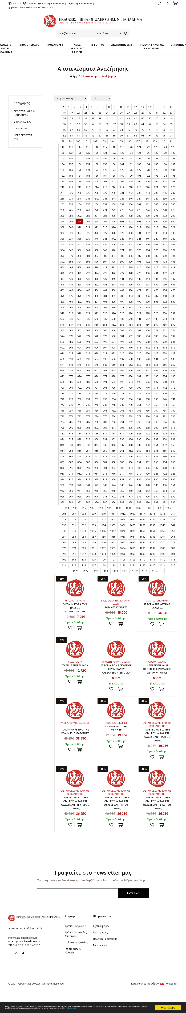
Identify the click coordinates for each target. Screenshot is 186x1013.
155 (71, 169)
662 (96, 375)
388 (147, 260)
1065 (172, 541)
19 (71, 117)
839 (173, 444)
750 (130, 409)
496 (113, 306)
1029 (172, 524)
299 (105, 226)
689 (88, 386)
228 (96, 197)
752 (147, 409)
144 (96, 163)
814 (79, 438)
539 (122, 323)
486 (147, 300)
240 (79, 203)
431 (156, 278)
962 (147, 495)
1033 (93, 530)
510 (113, 312)
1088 (162, 553)
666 (130, 375)
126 (62, 157)
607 (105, 352)
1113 (172, 564)
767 (156, 415)
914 (96, 478)
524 (113, 318)
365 (71, 255)
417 (156, 272)
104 (112, 146)
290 (147, 220)
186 (96, 180)
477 (71, 300)
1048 (123, 535)
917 (122, 478)
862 (130, 455)
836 (147, 444)
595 (122, 346)
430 (147, 278)
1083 (113, 553)
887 (105, 467)
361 (156, 249)
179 (156, 174)
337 (71, 243)
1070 (103, 547)
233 (139, 197)
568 (130, 335)
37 (85, 123)
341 (105, 243)
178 (147, 174)
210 (62, 192)
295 (71, 226)
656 (165, 369)
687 (71, 386)
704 (96, 392)
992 (165, 507)
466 (96, 295)
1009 (93, 518)
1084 (123, 553)
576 (79, 341)
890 (130, 467)
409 (88, 272)
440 (113, 283)
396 (96, 266)
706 (113, 392)
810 (165, 432)
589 (71, 346)
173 (105, 174)
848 (130, 449)
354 (96, 249)
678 (113, 381)
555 (139, 329)
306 (165, 226)
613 (156, 352)
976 (147, 501)
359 (139, 249)
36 (78, 123)
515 (156, 312)
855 (71, 455)
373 (139, 255)
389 (156, 260)
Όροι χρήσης (100, 952)
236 (165, 197)
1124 (162, 570)
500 (147, 306)
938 (62, 490)
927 (88, 484)
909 (173, 472)
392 (62, 266)
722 (130, 398)
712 (165, 392)
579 (105, 341)
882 (62, 467)
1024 (123, 524)
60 (135, 129)
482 (113, 300)
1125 (172, 570)
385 (122, 260)
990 (147, 507)
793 (139, 427)
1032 (83, 530)
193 (156, 180)
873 (105, 461)
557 (156, 329)
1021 (93, 524)
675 (88, 381)
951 (173, 490)
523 (105, 318)
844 (96, 449)
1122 (142, 570)
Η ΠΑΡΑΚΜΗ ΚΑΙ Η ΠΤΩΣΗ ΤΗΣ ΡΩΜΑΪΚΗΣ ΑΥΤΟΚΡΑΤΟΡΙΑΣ (157, 678)
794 (147, 427)
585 (156, 341)
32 (164, 117)
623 (122, 358)
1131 (125, 576)
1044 (83, 535)
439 (105, 283)
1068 (83, 547)
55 (100, 129)
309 (71, 232)
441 (122, 283)
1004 (158, 512)
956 (96, 495)
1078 (63, 553)
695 (139, 386)
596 (130, 346)
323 (71, 237)
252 (62, 209)
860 (113, 455)
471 (139, 295)
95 (157, 140)
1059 (113, 541)
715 (71, 398)
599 (156, 346)
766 (147, 415)
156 (79, 169)
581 (122, 341)
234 (147, 197)
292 (165, 220)
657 (173, 369)
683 (156, 381)
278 (165, 215)
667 (139, 375)
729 (71, 404)
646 (79, 369)
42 (121, 123)
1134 (154, 576)
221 (156, 192)
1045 (93, 535)
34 (64, 123)
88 (107, 140)
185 (88, 180)
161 (122, 169)
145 (105, 163)
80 (164, 134)
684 (165, 381)
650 (113, 369)
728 (62, 404)
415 (139, 272)
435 (71, 283)
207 (156, 186)
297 (88, 226)
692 (113, 386)
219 (139, 192)
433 (173, 278)
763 (122, 415)
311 (88, 232)
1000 (118, 512)
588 (62, 346)
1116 (83, 570)
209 (173, 186)
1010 (103, 518)
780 (147, 421)
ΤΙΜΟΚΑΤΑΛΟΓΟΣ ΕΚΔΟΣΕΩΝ (147, 51)
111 (172, 146)
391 (173, 260)
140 (62, 163)
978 (165, 501)
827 (71, 444)
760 (96, 415)
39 (100, 123)
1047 (113, 535)
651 (122, 369)
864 (147, 455)
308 (62, 232)
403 (156, 266)
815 (88, 438)
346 (147, 243)
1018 (63, 524)
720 (113, 398)
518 (62, 318)
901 (105, 472)
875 (122, 461)
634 (96, 364)
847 (122, 449)
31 (157, 117)
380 (79, 260)
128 (79, 157)
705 (105, 392)
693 (122, 386)
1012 (123, 518)
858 (96, 455)
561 (71, 335)
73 (114, 134)
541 (139, 323)
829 (88, 444)
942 (96, 490)
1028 (162, 524)
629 (173, 358)
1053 (172, 535)
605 (88, 352)
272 (113, 215)
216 (113, 192)
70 (92, 134)
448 (62, 289)
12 (135, 111)
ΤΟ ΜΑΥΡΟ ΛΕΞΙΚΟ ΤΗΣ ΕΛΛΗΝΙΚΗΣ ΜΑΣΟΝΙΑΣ (75, 750)
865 (156, 455)
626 (147, 358)
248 (147, 203)
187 (105, 180)
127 (71, 157)
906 (147, 472)
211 (71, 192)
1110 (142, 564)
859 (105, 455)
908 (165, 472)
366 (79, 255)
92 (135, 140)
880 (165, 461)
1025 (132, 524)
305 (156, 226)
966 (62, 501)
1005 (168, 512)
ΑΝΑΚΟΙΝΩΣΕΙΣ (118, 49)
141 (71, 163)
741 (173, 404)
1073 (132, 547)
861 (122, 455)
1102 (63, 564)
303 (139, 226)
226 (79, 197)
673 (71, 381)
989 (139, 507)
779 (139, 421)
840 (62, 449)
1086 (142, 553)
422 (79, 278)
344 (130, 243)
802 (96, 432)
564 (96, 335)
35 (71, 123)
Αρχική (74, 81)
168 (62, 174)
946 (130, 490)
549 (88, 329)
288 (130, 220)
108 (146, 146)
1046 (103, 535)
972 (113, 501)
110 (163, 146)
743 (71, 409)
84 (78, 140)
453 (105, 289)
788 (96, 427)
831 (105, 444)
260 (130, 209)
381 (88, 260)
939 (71, 490)
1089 (172, 553)
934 (147, 484)
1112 (162, 564)
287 (122, 220)
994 (67, 512)
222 (165, 192)
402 (147, 266)
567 (122, 335)
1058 (103, 541)
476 (62, 300)
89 (114, 140)
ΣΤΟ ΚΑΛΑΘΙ (79, 634)
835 (139, 444)
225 (71, 197)
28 (135, 117)
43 (128, 123)
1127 (85, 576)
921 (156, 478)
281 (71, 220)
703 (88, 392)
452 (96, 289)
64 (164, 129)
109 (155, 146)
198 (79, 186)
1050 (142, 535)
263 (156, 209)
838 (165, 444)
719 (105, 398)
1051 (152, 535)
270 (96, 215)
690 (96, 386)
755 (173, 409)
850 (147, 449)
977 (156, 501)
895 (173, 467)
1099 (152, 558)
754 (165, 409)
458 (147, 289)
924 (62, 484)
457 (139, 289)
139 (173, 157)
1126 (75, 576)
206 (147, 186)
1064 (162, 541)
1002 (138, 512)
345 (139, 243)
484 (130, 300)
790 (113, 427)
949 (156, 490)
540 (130, 323)
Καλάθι (175, 3)
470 (130, 295)
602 (62, 352)
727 (173, 398)
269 (88, 215)
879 (156, 461)
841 (71, 449)
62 (149, 129)
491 (71, 306)
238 (62, 203)
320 (165, 232)
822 (147, 438)
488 (165, 300)
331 (139, 237)
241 (88, 203)
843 (88, 449)
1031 (73, 530)
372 (130, 255)
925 (71, 484)
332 (147, 237)
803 (105, 432)
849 (139, 449)
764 (130, 415)
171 (88, 174)
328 (113, 237)
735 (122, 404)
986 (113, 507)
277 (156, 215)
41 (114, 123)
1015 (152, 518)
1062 (142, 541)
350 (62, 249)
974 (130, 501)
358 (130, 249)
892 (147, 467)
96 (164, 140)
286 (113, 220)
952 (62, 495)
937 (173, 484)
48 (164, 123)
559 (173, 329)
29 (142, 117)
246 (130, 203)
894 (165, 467)
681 (139, 381)
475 (173, 295)
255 (88, 209)
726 (165, 398)
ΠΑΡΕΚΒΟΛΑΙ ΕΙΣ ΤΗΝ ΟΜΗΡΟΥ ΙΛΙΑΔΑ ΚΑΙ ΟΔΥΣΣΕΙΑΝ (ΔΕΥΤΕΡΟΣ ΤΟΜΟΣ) (75, 822)
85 (85, 140)
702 (79, 392)
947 (139, 490)
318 (147, 232)
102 (95, 146)
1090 (63, 558)
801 (88, 432)
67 (71, 134)
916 (113, 478)
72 (107, 134)
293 (173, 220)
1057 (93, 541)
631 (71, 364)
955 (88, 495)
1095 (113, 558)
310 (79, 232)
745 (88, 409)
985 (105, 507)
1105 (93, 564)
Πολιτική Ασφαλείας (76, 963)
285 (105, 220)
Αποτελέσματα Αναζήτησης (100, 81)
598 (147, 346)
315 (122, 232)
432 (165, 278)
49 (171, 123)
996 (84, 512)
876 (130, 461)
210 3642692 (41, 3)
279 (173, 215)
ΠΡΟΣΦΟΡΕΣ (57, 49)
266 (62, 215)
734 (113, 404)
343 (122, 243)
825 (173, 438)
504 (62, 312)
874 (113, 461)
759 (88, 415)
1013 (132, 518)
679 (122, 381)
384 (113, 260)
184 (79, 180)
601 (173, 346)
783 (173, 421)
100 (78, 146)
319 (156, 232)
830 (96, 444)
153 (173, 163)
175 (122, 174)
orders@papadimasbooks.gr (70, 3)
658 (62, 375)
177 (139, 174)
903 (122, 472)
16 (164, 111)
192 (147, 180)
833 (122, 444)
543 (156, 323)
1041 (172, 530)
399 (122, 266)
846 (113, 449)
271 (105, 215)
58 (121, 129)
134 (130, 157)
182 (62, 180)
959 (122, 495)
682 (147, 381)
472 (147, 295)
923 (173, 478)
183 (71, 180)
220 (147, 192)
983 (88, 507)
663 (105, 375)
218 (130, 192)
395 (88, 266)
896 (62, 472)
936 (165, 484)
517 (173, 312)
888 (113, 467)
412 (113, 272)
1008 (83, 518)
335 (173, 237)
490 (62, 306)
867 (173, 455)
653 (139, 369)
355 (105, 249)
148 (130, 163)
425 (105, 278)
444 (147, 283)
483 (122, 300)
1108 (123, 564)
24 (107, 117)
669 (156, 375)
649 (105, 369)
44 (135, 123)
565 (105, 335)
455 (122, 289)
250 (165, 203)
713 (173, 392)
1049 (132, 535)
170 (79, 174)
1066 (63, 547)
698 (165, 386)
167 (173, 169)
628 (165, 358)
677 (105, 381)
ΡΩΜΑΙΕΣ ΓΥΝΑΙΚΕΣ (116, 612)
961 (139, 495)
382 (96, 260)
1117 (93, 570)
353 (88, 249)
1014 (142, 518)
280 (62, 220)
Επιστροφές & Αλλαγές (73, 971)
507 (88, 312)
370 (113, 255)
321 (173, 232)
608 (113, 352)
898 (79, 472)
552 (113, 329)
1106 (103, 564)
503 (173, 306)
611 (139, 352)
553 (122, 329)
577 (88, 341)
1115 (73, 570)
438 (96, 283)
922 (165, 478)
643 (173, 364)
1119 (113, 570)
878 (147, 461)
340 (96, 243)
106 (129, 146)
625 (139, 358)
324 (79, 237)
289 (139, 220)
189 (122, 180)
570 (147, 335)
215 (105, 192)
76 (135, 134)
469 (122, 295)
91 (128, 140)
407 (71, 272)
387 (139, 260)
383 (105, 260)
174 (113, 174)
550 (96, 329)
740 (165, 404)
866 (165, 455)
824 (165, 438)
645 (71, 369)
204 (130, 186)
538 (113, 323)
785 (71, 427)
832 (113, 444)
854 (62, 455)
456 (130, 289)
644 (62, 369)
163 (139, 169)
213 (88, 192)
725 (156, 398)
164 (147, 169)
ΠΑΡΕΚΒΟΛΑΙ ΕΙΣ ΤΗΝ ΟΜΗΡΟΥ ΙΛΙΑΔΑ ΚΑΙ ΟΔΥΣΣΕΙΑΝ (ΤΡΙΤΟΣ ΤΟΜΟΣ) (116, 822)
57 (114, 129)
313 (105, 232)
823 (156, 438)
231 (122, 197)
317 (139, 232)
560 (62, 335)
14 (149, 111)
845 (105, 449)
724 (147, 398)
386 (130, 260)
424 (96, 278)
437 (88, 283)
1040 (162, 530)
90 (121, 140)
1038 (142, 530)
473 (156, 295)
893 (156, 467)
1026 (142, 524)
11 (128, 111)
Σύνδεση (160, 3)
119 (122, 151)
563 (88, 335)
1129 (105, 576)
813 (71, 438)
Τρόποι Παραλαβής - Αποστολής (76, 954)
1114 (63, 570)
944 (113, 490)
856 (79, 455)
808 (147, 432)
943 (105, 490)
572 (165, 335)
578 (96, 341)
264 (165, 209)
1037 (132, 530)
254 (79, 209)
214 (96, 192)
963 (156, 495)
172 (96, 174)
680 (130, 381)
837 (156, 444)
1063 (152, 541)
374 (147, 255)
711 (156, 392)
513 (139, 312)
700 (62, 392)
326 (96, 237)
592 (96, 346)
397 (105, 266)
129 (88, 157)
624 (130, 358)
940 (79, 490)
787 (88, 427)
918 (130, 478)
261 (139, 209)
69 (85, 134)
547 (71, 329)
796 (165, 427)
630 (62, 364)
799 (71, 432)
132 (113, 157)
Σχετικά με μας (101, 946)
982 (79, 507)
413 (122, 272)
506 (79, 312)
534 (79, 323)
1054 (63, 541)
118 (113, 151)
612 (147, 352)
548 (79, 329)
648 (96, 369)
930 (113, 484)
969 (88, 501)
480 (96, 300)
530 (165, 318)
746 (96, 409)
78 (149, 134)
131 (105, 157)
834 (130, 444)
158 (96, 169)
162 (130, 169)
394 (79, 266)
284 (96, 220)
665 (122, 375)
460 (165, 289)
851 (156, 449)
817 (105, 438)
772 (79, 421)
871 (88, 461)
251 (173, 203)
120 (130, 151)
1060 (123, 541)
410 (96, 272)
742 (62, 409)
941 (88, 490)
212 (79, 192)
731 (88, 404)
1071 (113, 547)
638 (130, 364)
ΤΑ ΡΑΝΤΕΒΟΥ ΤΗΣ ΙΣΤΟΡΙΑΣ (116, 745)
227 (88, 197)
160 (113, 169)
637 (122, 364)
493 (88, 306)
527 (139, 318)
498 (130, 306)
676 (96, 381)
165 (156, 169)
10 (121, 111)
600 (165, 346)
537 (105, 323)
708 (130, 392)
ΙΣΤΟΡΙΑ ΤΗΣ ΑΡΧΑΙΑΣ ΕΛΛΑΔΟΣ (157, 611)
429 (139, 278)
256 (96, 209)
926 (79, 484)
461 (173, 289)
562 (79, 335)
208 (165, 186)
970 (96, 501)
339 (88, 243)
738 (147, 404)
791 (122, 427)
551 (105, 329)
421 (71, 278)
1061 (132, 541)
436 (79, 283)
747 (105, 409)
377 (173, 255)
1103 (73, 564)
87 (100, 140)
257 (105, 209)
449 (71, 289)
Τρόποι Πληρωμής (75, 946)
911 (71, 478)
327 (105, 237)
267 (71, 215)
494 (96, 306)
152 (165, 163)
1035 (113, 530)
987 (122, 507)
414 (130, 272)
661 (88, 375)
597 (139, 346)
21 (85, 117)
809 (156, 432)
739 (156, 404)
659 (71, 375)
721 (122, 398)
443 (139, 283)
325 (88, 237)
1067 (73, 547)
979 (173, 501)
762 (113, 415)
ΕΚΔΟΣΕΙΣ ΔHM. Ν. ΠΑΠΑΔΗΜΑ (25, 117)
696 (147, 386)
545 (173, 323)
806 (130, 432)
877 (139, 461)
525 (122, 318)
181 (173, 174)
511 (122, 312)
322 (62, 237)
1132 (135, 576)
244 (113, 203)
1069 (93, 547)
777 (122, 421)
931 (122, 484)
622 (113, 358)
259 (122, 209)
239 (71, 203)
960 (130, 495)
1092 (83, 558)
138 (165, 157)
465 (88, 295)
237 (173, 197)
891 (139, 467)
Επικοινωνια (100, 965)
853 (173, 449)
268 (79, 215)
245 (122, 203)
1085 (132, 553)
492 (79, 306)
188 (113, 180)
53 (85, 129)
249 (156, 203)
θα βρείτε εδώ (72, 1009)
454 (113, 289)
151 (156, 163)
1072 (123, 547)
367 (88, 255)
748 (113, 409)
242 (96, 203)
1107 (113, 564)
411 (105, 272)
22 (92, 117)
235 (156, 197)
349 (173, 243)
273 (122, 215)
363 (173, 249)
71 (100, 134)
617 (71, 358)
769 (173, 415)
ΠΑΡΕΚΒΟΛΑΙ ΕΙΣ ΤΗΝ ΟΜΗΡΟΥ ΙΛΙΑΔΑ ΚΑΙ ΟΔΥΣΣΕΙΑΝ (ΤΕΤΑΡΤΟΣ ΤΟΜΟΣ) (157, 822)
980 (62, 507)
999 (109, 512)
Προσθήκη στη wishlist (70, 634)
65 (171, 129)
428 (130, 278)
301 (122, 226)
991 (156, 507)
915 (105, 478)
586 (165, 341)
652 (130, 369)
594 (113, 346)
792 (130, 427)
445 (156, 283)
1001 (128, 512)
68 (78, 134)
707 (122, 392)
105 (121, 146)
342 (113, 243)
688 (79, 386)
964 (165, 495)
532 (62, 323)
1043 (73, 535)
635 (105, 364)
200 (96, 186)
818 (113, 438)
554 (130, 329)
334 (165, 237)
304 (147, 226)
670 (165, 375)
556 (147, 329)
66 (64, 134)
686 (62, 386)
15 (156, 111)
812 (62, 438)
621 (105, 358)
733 (105, 404)
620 (96, 358)
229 (105, 197)
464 (79, 295)
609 (122, 352)
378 (62, 260)
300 (113, 226)
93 (142, 140)
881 (173, 461)
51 (71, 129)
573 (173, 335)
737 (139, 404)
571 (156, 335)
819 (122, 438)
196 (62, 186)
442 (130, 283)
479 (88, 300)
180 (165, 174)
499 (139, 306)
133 (122, 157)
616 (62, 358)
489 (173, 300)
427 (122, 278)
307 (173, 226)
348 (165, 243)
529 (156, 318)
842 (79, 449)
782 (165, 421)
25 (114, 117)
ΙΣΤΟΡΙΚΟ (96, 49)
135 (139, 157)
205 (139, 186)
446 (165, 283)
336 (62, 243)
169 (71, 174)
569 (139, 335)
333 (156, 237)
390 (165, 260)
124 (165, 151)
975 (139, 501)
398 (113, 266)
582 (130, 341)
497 (122, 306)
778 (130, 421)
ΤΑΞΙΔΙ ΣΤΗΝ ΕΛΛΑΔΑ (75, 672)
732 (96, 404)
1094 (103, 558)
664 (113, 375)
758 (79, 415)
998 (101, 512)
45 (142, 123)
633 (88, 364)
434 (62, 283)
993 (173, 507)
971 (105, 501)
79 (157, 134)
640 (147, 364)
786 (79, 427)
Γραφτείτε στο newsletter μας (93, 893)
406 (62, 272)
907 (156, 472)
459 (156, 289)
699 (173, 386)
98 (63, 146)
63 (157, 129)
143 (88, 163)
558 (165, 329)
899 (88, 472)
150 (147, 163)
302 (130, 226)
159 (105, 169)
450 (79, 289)
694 (130, 386)
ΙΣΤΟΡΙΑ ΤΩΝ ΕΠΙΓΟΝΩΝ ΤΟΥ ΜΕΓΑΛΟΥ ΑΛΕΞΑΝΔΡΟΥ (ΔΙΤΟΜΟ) (116, 680)
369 (105, 255)
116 (96, 151)
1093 (93, 558)
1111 (152, 564)
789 (105, 427)
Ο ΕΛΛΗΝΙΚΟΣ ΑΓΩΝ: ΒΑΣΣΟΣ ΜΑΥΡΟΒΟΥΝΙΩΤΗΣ (75, 613)
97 (171, 140)
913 (88, 478)
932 (130, 484)
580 (113, 341)
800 (79, 432)
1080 (83, 553)
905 (139, 472)
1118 (103, 570)
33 (171, 117)
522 (96, 318)
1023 (113, 524)
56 (107, 129)
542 (147, 323)
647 (88, 369)
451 (88, 289)
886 (96, 467)
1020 (83, 524)
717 (88, 398)
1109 (132, 564)
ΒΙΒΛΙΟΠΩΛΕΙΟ (33, 49)
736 (130, 404)
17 (171, 111)
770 (62, 421)
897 (71, 472)
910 (62, 478)
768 (165, 415)
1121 (132, 570)
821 (139, 438)
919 (139, 478)
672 (62, 381)
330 (130, 237)
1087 (152, 553)
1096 (123, 558)
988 (130, 507)
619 (88, 358)
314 (113, 232)
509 (105, 312)
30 (149, 117)
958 (113, 495)
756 (62, 415)
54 (92, 129)
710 (147, 392)
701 (71, 392)
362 (165, 249)
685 (173, 381)
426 (113, 278)
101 (86, 146)
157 (88, 169)
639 (139, 364)
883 (71, 467)
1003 (148, 512)
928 (96, 484)
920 (147, 478)
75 (128, 134)
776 (113, 421)
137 (156, 157)
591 (88, 346)
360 (147, 249)
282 (79, 220)
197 (71, 186)
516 (165, 312)
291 (156, 220)
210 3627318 (20, 3)
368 (96, 255)
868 (62, 461)
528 (147, 318)
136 (147, 157)
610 (130, 352)
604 (79, 352)
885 (88, 467)
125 (173, 151)
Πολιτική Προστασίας (105, 959)
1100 (162, 558)
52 (78, 129)
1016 (162, 518)
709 (139, 392)
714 (62, 398)
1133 (145, 576)
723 (139, 398)
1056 (83, 541)
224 (62, 197)
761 (105, 415)
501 (156, 306)
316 (130, 232)
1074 (142, 547)
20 (78, 117)
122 (147, 151)
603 (71, 352)
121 (139, 151)
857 (88, 455)
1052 (162, 535)
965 (173, 495)
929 (105, 484)
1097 (132, 558)
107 (138, 146)
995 (75, 512)
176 (130, 174)
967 (71, 501)
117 (105, 151)
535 (88, 323)
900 (96, 472)
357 (122, 249)
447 (173, 283)
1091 (73, 558)
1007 (73, 518)
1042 (63, 535)
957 (105, 495)
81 (171, 134)
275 (139, 215)
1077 (172, 547)
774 (96, 421)
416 (147, 272)
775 (105, 421)
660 (79, 375)
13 (142, 111)
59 (128, 129)
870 (79, 461)
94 (149, 140)
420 (62, 278)
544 (165, 323)
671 (173, 375)
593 (105, 346)
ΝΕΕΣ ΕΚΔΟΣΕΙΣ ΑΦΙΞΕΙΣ (78, 52)
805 (122, 432)
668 (147, 375)
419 (173, 272)
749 (122, 409)
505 (71, 312)
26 (121, 117)
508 (96, 312)
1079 (73, 553)
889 (122, 467)
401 (139, 266)
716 (79, 398)
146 (113, 163)
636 (113, 364)
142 (79, 163)
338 (79, 243)
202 (113, 186)
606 (96, 352)
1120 (123, 570)
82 (64, 140)
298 (96, 226)
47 (157, 123)
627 (156, 358)
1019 (73, 524)
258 (113, 209)
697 (156, 386)
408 (79, 272)
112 (62, 151)
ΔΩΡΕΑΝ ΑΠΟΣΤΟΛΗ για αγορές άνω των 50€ (39, 11)
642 (165, 364)
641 (156, 364)
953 (71, 495)
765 (139, 415)
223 (173, 192)
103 (104, 146)
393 (71, 266)
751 (139, 409)
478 (79, 300)
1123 (152, 570)
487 (156, 300)
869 (71, 461)
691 (105, 386)
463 (71, 295)
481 (105, 300)
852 (165, 449)
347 (156, 243)
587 (173, 341)
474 (165, 295)
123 (156, 151)
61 (142, 129)
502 (165, 306)
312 (96, 232)
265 (173, 209)
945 (122, 490)
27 (128, 117)
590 (79, 346)
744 (79, 409)
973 (122, 501)
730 (79, 404)
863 (139, 455)
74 (121, 134)
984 (96, 507)
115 (88, 151)
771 (71, 421)
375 (156, 255)
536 (96, 323)
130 (96, 157)
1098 (142, 558)
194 (165, 180)
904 (130, 472)
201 (105, 186)
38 (92, 123)
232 (130, 197)
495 (105, 306)
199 (88, 186)
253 (71, 209)
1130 (115, 576)
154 (62, 169)
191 (139, 180)
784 (62, 427)
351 (71, 249)
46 (149, 123)
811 (173, 432)
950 (165, 490)
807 (139, 432)
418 (165, 272)
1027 (152, 524)
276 (147, 215)
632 (79, 364)
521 (88, 318)
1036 (123, 530)
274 (130, 215)
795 (156, 427)
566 (113, 335)
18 (64, 117)
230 (113, 197)
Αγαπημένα (167, 3)
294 (62, 226)
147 (122, 163)
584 (147, 341)
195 (173, 180)
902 (113, 472)
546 (62, 329)
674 (79, 381)
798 (62, 432)
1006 (63, 518)
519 (71, 318)
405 (173, 266)
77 (142, 134)
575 (71, 341)
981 (71, 507)
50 (64, 129)
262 (147, 209)
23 (100, 117)
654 (147, 369)
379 (71, 260)
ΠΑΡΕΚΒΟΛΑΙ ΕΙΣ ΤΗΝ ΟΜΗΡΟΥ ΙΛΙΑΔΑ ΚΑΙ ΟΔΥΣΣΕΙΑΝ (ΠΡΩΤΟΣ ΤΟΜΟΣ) (157, 752)
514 (147, 312)
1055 (73, 541)
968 (79, 501)
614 (165, 352)
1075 (152, 547)
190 (130, 180)
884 (79, 467)
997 (92, 512)
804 (113, 432)
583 (139, 341)
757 (71, 415)
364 (62, 255)
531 (173, 318)
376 (165, 255)
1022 (103, 524)
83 (71, 140)
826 (62, 444)
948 (147, 490)
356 (113, 249)
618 (79, 358)
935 (156, 484)
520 (79, 318)
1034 (103, 530)
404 (165, 266)
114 (79, 151)
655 (156, 369)
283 (88, 220)
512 (130, 312)
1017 (172, 518)
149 (139, 163)
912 (79, 478)
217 (122, 192)
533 (71, 323)
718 (96, 398)
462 (62, 295)
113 (71, 151)
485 (139, 300)
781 (156, 421)
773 (88, 421)
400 (130, 266)
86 (92, 140)
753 (156, 409)
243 (105, 203)
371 (122, 255)
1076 (162, 547)
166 (165, 169)
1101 (172, 558)
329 (122, 237)
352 (79, 249)
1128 (95, 576)
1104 (83, 564)
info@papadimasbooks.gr (22, 958)
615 (173, 352)
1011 (113, 518)
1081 (93, 553)
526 (130, 318)
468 (113, 295)
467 (105, 295)
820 (130, 438)
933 (139, 484)
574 (62, 341)
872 (96, 461)
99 (70, 146)
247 (139, 203)
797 (173, 427)
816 (96, 438)
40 (107, 123)
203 (122, 186)
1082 (103, 553)
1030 (63, 530)
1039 (152, 530)
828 (79, 444)
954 (79, 495)
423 (88, 278)
